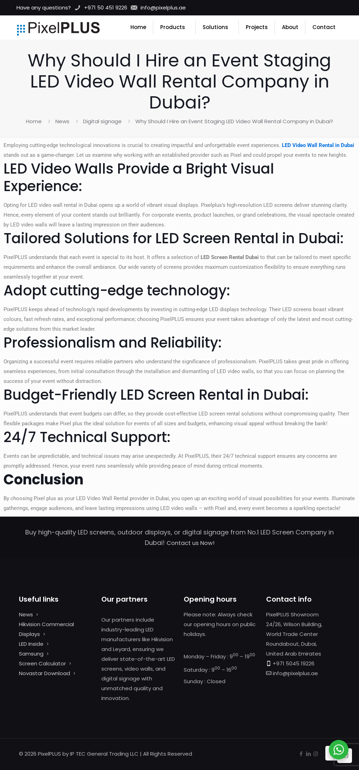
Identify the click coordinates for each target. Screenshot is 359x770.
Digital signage (102, 121)
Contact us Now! (191, 543)
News (62, 121)
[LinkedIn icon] (308, 753)
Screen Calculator (42, 663)
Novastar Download (44, 673)
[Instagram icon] (315, 753)
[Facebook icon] (301, 753)
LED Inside (31, 644)
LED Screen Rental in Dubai (247, 238)
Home (34, 121)
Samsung (31, 653)
